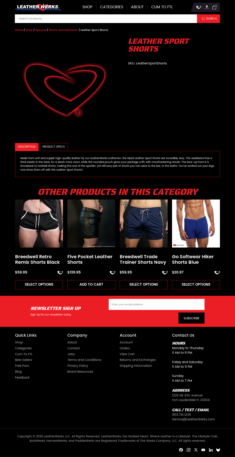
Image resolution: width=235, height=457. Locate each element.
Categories (111, 7)
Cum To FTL (23, 354)
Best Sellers (23, 360)
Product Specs (53, 146)
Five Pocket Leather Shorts (90, 259)
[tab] (27, 147)
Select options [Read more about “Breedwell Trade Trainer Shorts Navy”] (143, 284)
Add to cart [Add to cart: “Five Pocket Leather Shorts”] (91, 284)
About (137, 7)
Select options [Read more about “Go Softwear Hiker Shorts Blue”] (196, 284)
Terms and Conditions (84, 360)
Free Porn (22, 366)
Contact (73, 348)
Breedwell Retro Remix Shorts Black (37, 259)
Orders (125, 348)
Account (126, 342)
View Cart (127, 354)
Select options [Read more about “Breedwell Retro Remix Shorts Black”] (39, 284)
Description (26, 146)
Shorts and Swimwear (63, 30)
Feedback (22, 377)
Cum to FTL (162, 7)
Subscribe (192, 318)
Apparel (40, 30)
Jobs (71, 354)
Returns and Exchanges (138, 360)
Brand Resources (80, 372)
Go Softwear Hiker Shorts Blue (193, 259)
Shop (87, 7)
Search (211, 18)
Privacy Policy (77, 366)
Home (19, 30)
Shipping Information (136, 366)
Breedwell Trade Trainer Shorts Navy (143, 259)
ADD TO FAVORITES (60, 273)
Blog (18, 372)
